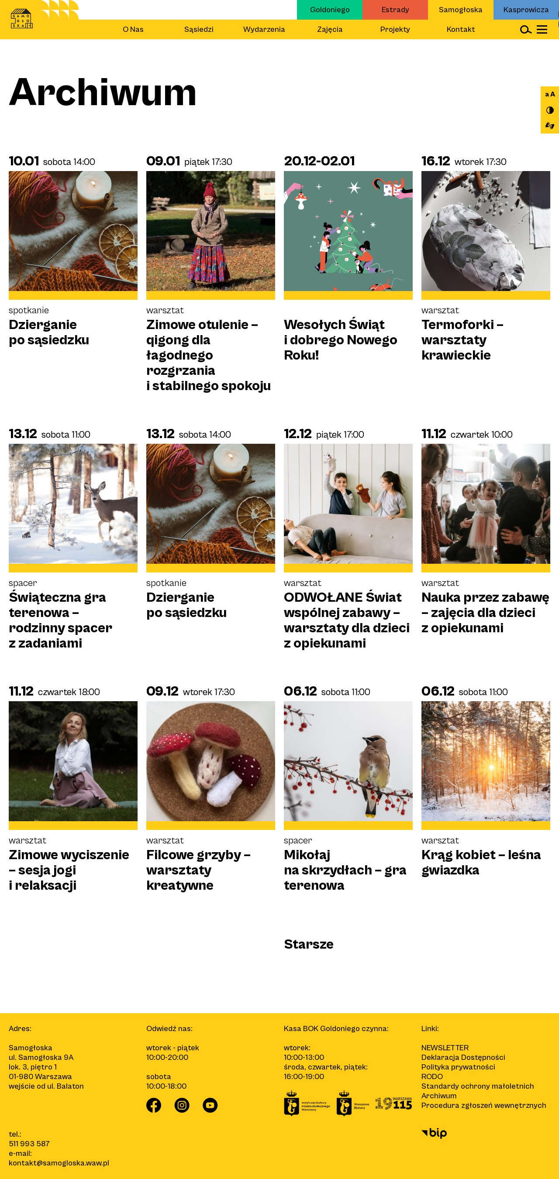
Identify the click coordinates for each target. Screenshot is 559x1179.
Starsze (309, 944)
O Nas (133, 29)
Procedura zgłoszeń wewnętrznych (483, 1105)
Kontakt (461, 29)
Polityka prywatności (458, 1067)
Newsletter (445, 1047)
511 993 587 (29, 1143)
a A (550, 94)
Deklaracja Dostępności (463, 1057)
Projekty (395, 29)
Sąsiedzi (199, 29)
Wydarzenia (264, 29)
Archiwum (439, 1095)
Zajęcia (330, 29)
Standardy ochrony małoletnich (477, 1086)
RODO (432, 1076)
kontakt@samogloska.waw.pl (59, 1163)
